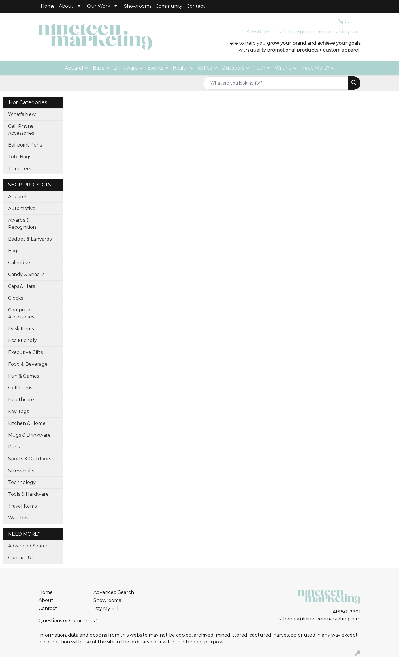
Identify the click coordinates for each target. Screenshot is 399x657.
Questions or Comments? (68, 620)
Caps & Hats (21, 286)
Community (168, 6)
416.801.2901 (260, 31)
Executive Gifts (25, 352)
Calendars (19, 262)
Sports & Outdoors (29, 458)
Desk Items (21, 328)
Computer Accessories (21, 313)
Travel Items (22, 506)
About (66, 6)
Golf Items (20, 388)
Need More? (315, 68)
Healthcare (21, 399)
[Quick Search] (275, 83)
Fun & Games (23, 376)
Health (181, 68)
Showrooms (137, 6)
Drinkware (126, 68)
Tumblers (19, 168)
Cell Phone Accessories (21, 129)
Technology (22, 482)
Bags (98, 68)
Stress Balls (21, 470)
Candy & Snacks (26, 274)
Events (155, 68)
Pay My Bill (105, 608)
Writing (283, 68)
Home (48, 6)
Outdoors (233, 68)
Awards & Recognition (22, 223)
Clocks (15, 298)
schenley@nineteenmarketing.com (319, 31)
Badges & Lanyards (30, 239)
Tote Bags (19, 156)
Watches (18, 518)
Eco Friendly (22, 340)
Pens (14, 447)
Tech (259, 68)
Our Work (98, 6)
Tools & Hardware (28, 494)
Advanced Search (28, 546)
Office (205, 68)
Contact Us (20, 557)
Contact (196, 6)
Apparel (74, 68)
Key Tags (18, 411)
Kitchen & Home (27, 423)
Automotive (21, 208)
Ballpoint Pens (25, 145)
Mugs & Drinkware (29, 435)
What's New (22, 114)
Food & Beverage (28, 364)
